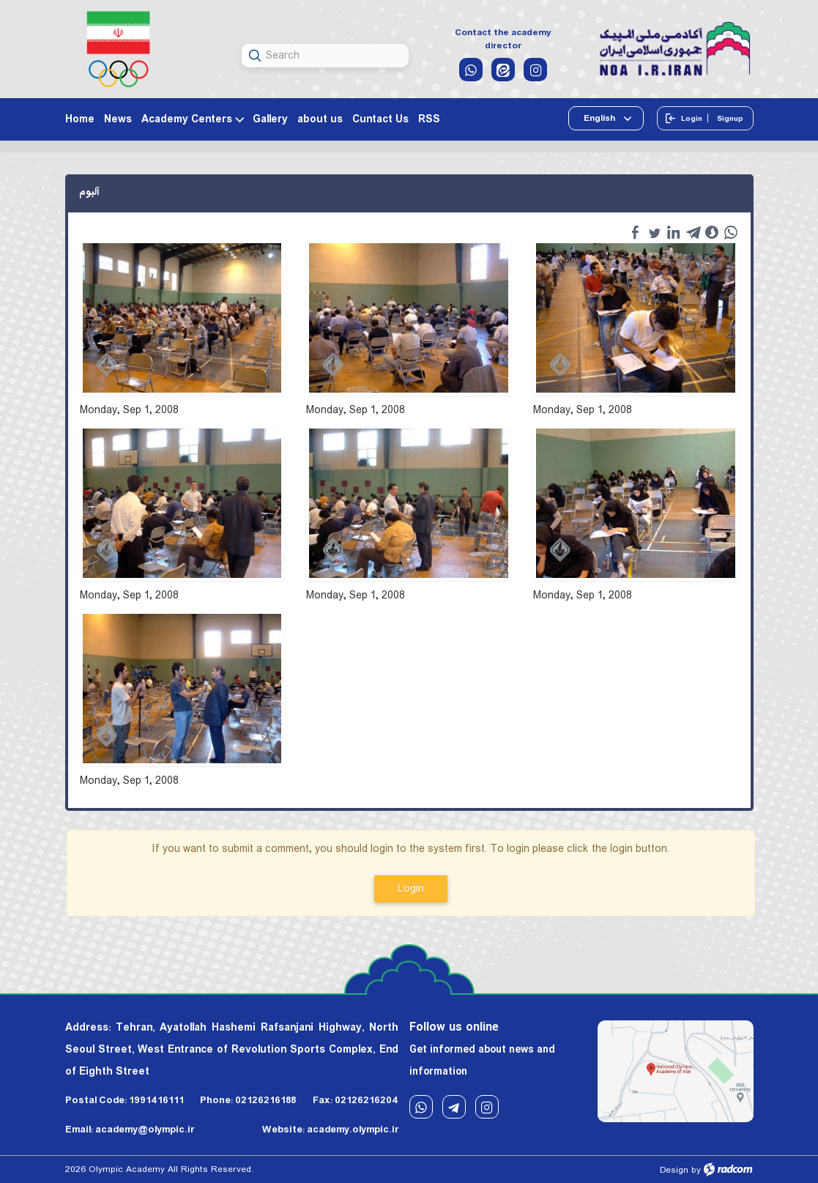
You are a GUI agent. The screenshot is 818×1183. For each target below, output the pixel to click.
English (600, 118)
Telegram (454, 1107)
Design (674, 1170)
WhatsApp (421, 1107)
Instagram (487, 1107)
